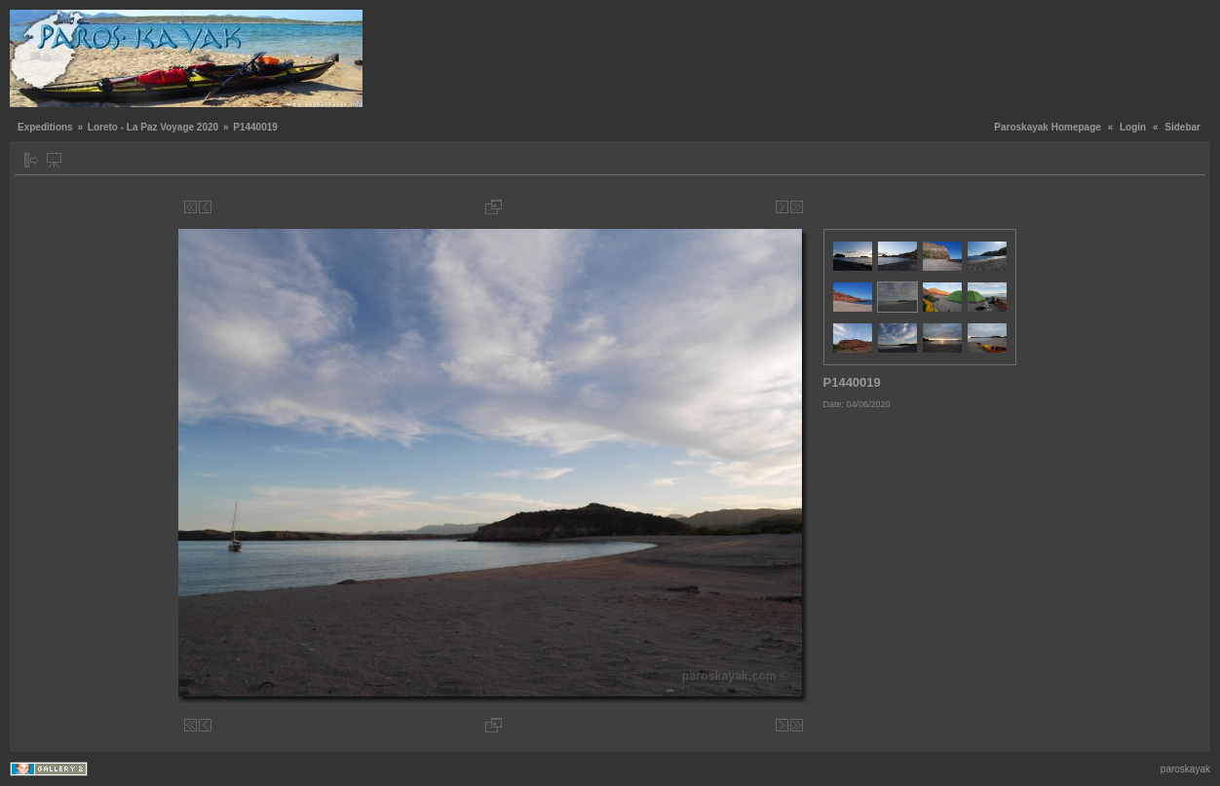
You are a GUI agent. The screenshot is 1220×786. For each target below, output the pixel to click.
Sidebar (1182, 127)
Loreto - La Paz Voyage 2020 (153, 127)
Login (1133, 127)
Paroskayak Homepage (1047, 127)
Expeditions (45, 127)
